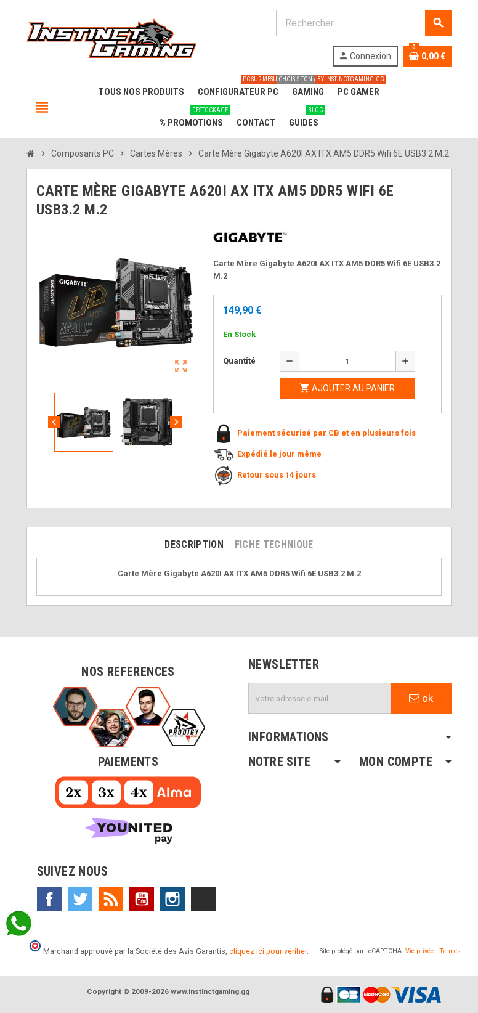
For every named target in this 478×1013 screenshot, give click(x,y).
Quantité (239, 360)
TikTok (203, 899)
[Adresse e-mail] (319, 698)
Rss (111, 899)
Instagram (172, 899)
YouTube (141, 899)
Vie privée (419, 951)
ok (421, 698)
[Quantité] (347, 361)
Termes (450, 951)
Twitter (80, 899)
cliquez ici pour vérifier (268, 951)
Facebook (49, 899)
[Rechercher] (363, 23)
